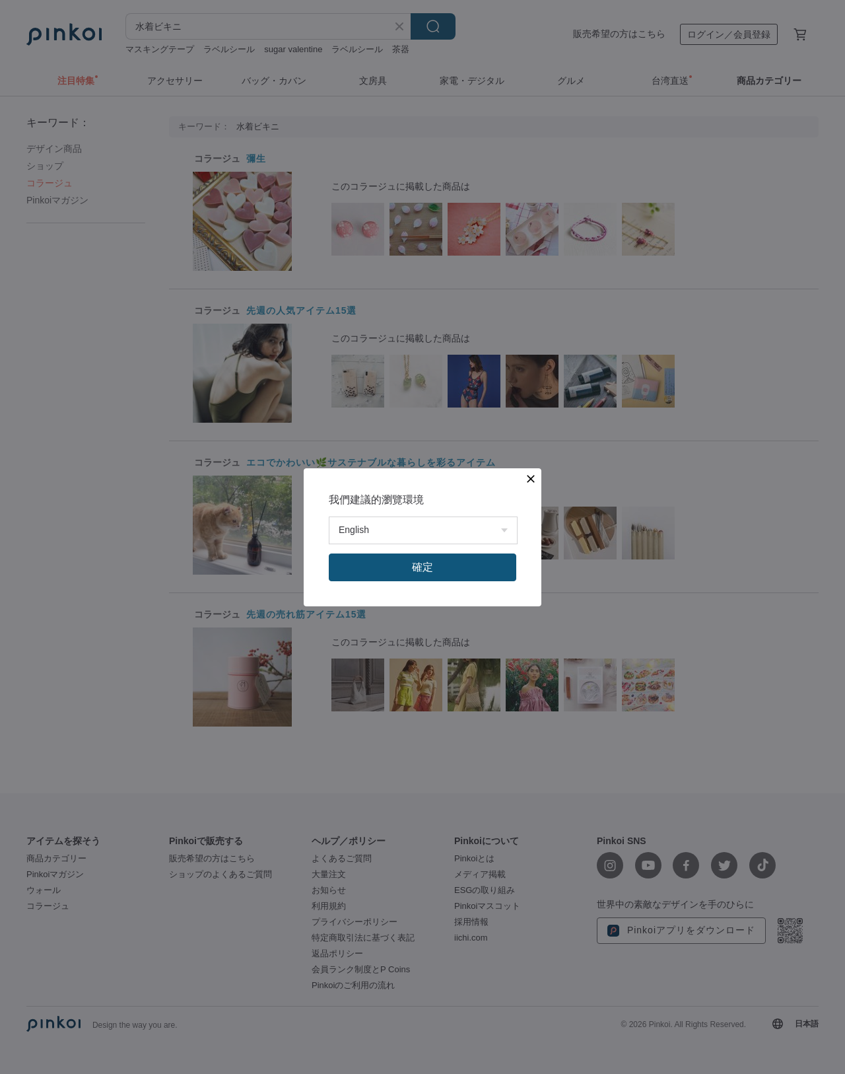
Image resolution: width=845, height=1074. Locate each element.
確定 (422, 567)
